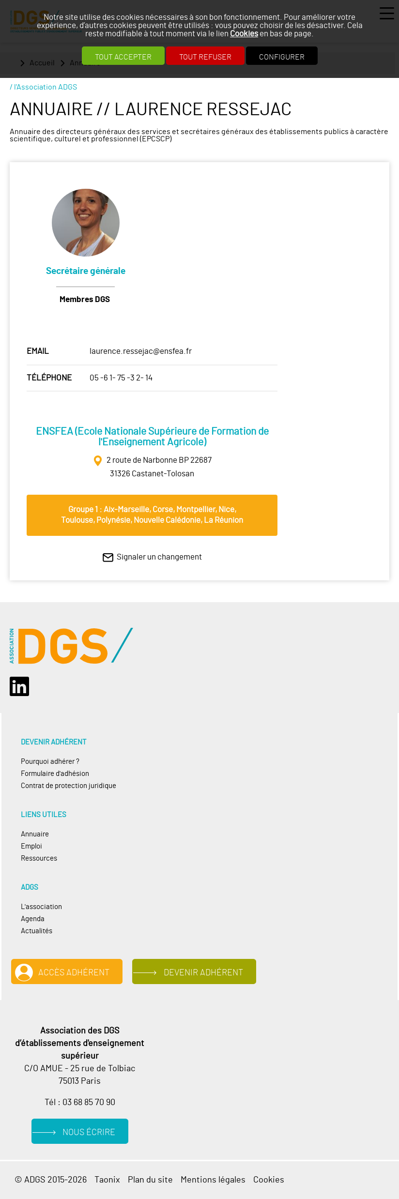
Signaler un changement (159, 557)
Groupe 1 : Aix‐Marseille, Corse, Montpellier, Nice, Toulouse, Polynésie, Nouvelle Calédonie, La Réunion (152, 514)
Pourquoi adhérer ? (50, 761)
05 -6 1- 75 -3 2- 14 (121, 378)
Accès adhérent (73, 972)
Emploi (31, 846)
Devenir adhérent (203, 972)
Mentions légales (213, 1180)
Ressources (39, 858)
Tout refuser (205, 57)
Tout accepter (123, 57)
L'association (41, 907)
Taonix (107, 1180)
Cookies (244, 34)
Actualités (36, 931)
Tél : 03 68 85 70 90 (80, 1102)
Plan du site (150, 1180)
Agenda (33, 919)
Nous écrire (88, 1132)
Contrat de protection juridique (68, 785)
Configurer (282, 57)
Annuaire (35, 834)
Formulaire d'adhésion (55, 773)
